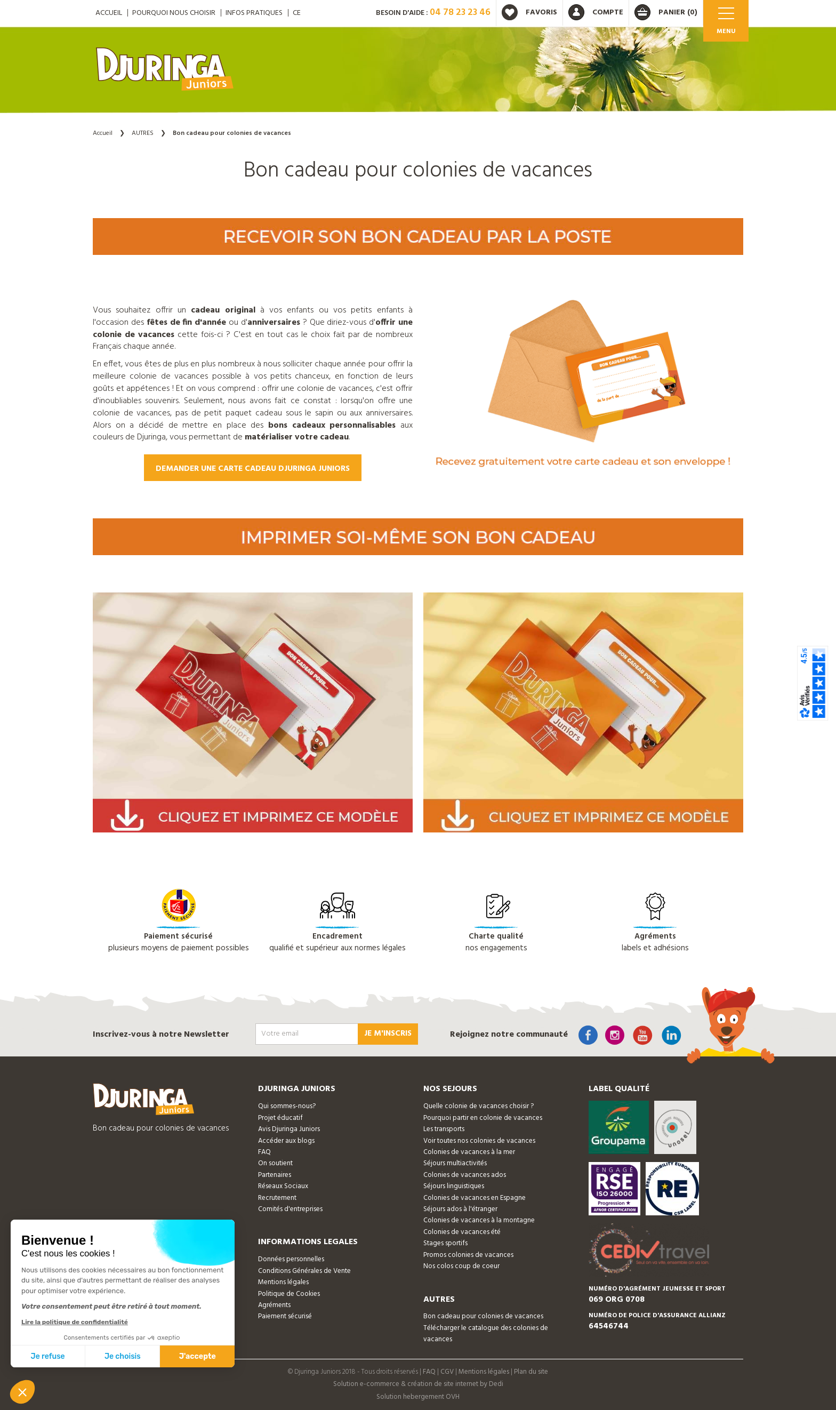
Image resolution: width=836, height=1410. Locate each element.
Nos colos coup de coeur (461, 1266)
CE (297, 13)
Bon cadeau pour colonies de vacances (483, 1316)
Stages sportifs (445, 1243)
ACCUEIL (108, 13)
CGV (447, 1371)
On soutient (275, 1163)
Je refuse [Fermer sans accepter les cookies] (48, 1356)
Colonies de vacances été (462, 1232)
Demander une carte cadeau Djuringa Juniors (253, 468)
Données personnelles (291, 1259)
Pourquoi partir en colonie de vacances (482, 1118)
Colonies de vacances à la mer (469, 1152)
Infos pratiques (254, 13)
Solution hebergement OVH (418, 1397)
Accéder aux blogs (286, 1141)
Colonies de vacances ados (464, 1175)
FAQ (264, 1152)
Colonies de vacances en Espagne (474, 1198)
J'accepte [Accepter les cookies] (197, 1356)
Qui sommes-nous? (287, 1106)
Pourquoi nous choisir (173, 13)
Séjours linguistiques (453, 1186)
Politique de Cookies (289, 1294)
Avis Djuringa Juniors (289, 1129)
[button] (22, 1392)
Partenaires (274, 1175)
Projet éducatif (280, 1118)
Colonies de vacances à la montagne (479, 1220)
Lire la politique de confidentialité (74, 1322)
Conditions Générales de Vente (304, 1271)
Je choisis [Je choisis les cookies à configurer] (122, 1356)
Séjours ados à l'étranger (460, 1209)
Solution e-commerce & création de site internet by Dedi (418, 1384)
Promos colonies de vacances (468, 1255)
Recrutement (277, 1198)
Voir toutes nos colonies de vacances (479, 1141)
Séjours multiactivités (455, 1163)
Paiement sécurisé (285, 1316)
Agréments (274, 1305)
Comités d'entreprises (290, 1209)
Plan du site (531, 1371)
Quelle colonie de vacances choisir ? (478, 1106)
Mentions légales (283, 1282)
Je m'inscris (388, 1033)
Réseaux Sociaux (283, 1186)
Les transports (443, 1129)
